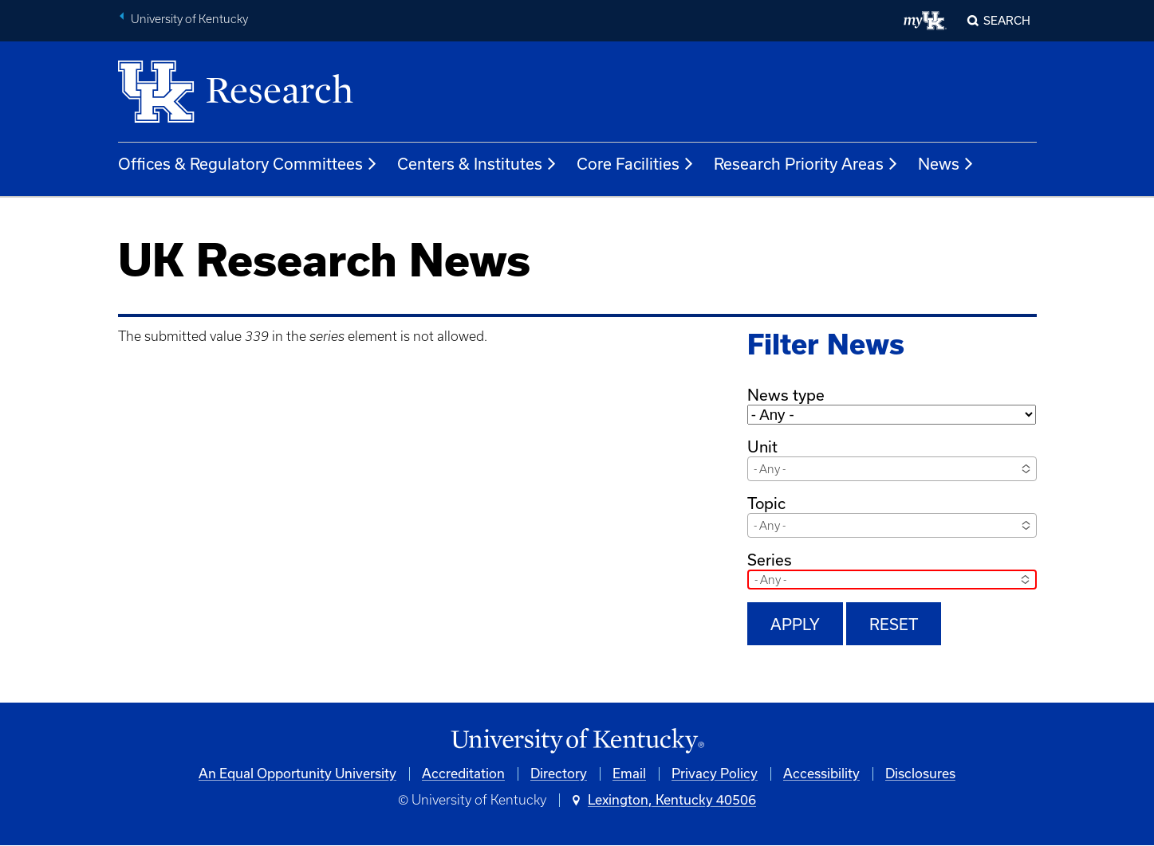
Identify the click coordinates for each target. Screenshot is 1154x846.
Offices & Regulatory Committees (248, 164)
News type (786, 395)
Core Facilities (636, 164)
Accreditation (463, 773)
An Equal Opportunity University (297, 773)
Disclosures (920, 773)
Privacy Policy (715, 773)
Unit (762, 447)
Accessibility (821, 773)
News (946, 164)
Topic (766, 503)
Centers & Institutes (477, 164)
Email (629, 773)
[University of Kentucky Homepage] (577, 741)
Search (1006, 20)
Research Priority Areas (806, 164)
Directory (558, 773)
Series (769, 560)
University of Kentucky (189, 19)
